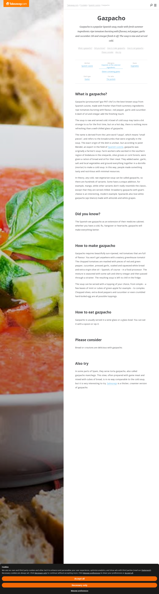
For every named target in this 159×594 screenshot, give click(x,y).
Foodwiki (83, 5)
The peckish (110, 79)
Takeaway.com (72, 5)
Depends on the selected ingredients (110, 66)
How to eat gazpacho (135, 48)
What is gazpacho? (85, 48)
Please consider (107, 52)
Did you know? (99, 48)
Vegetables (135, 66)
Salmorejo (112, 383)
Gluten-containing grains (111, 71)
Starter (87, 79)
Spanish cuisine (94, 5)
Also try (118, 52)
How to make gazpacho (116, 48)
